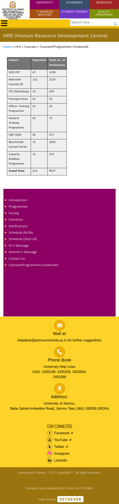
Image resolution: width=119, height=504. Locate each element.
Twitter (55, 447)
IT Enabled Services (44, 13)
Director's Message (23, 252)
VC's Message (19, 245)
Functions (16, 219)
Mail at (59, 333)
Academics (74, 2)
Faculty (14, 213)
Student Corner (74, 11)
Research (104, 2)
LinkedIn (57, 460)
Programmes (18, 206)
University (44, 2)
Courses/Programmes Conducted (33, 265)
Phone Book (59, 360)
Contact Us (17, 258)
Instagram (58, 453)
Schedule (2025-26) (23, 239)
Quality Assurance (104, 13)
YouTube (57, 440)
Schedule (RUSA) (21, 232)
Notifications (18, 226)
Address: (59, 396)
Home (7, 46)
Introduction (18, 200)
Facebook (58, 433)
